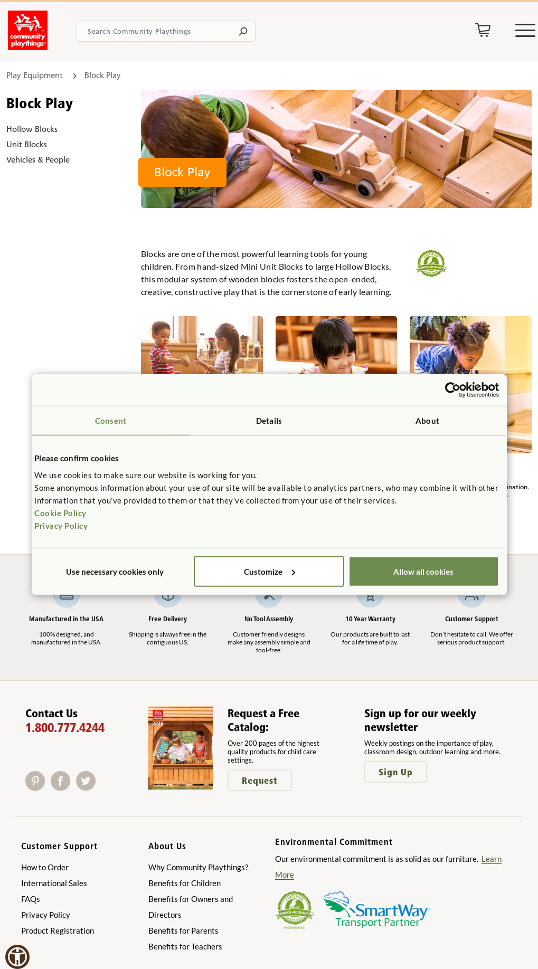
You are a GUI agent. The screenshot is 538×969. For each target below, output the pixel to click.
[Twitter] (88, 787)
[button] (17, 956)
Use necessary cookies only (115, 571)
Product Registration (57, 930)
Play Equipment (34, 75)
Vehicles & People (38, 160)
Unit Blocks (26, 144)
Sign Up (396, 771)
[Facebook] (63, 787)
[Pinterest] (38, 787)
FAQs (30, 899)
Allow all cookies (423, 571)
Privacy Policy (61, 525)
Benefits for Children (184, 883)
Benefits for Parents (183, 930)
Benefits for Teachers (185, 946)
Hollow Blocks (32, 129)
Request (260, 780)
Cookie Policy (60, 512)
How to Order (45, 867)
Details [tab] (269, 420)
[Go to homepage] (28, 47)
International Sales (54, 883)
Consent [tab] (110, 420)
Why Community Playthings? (198, 867)
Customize (269, 571)
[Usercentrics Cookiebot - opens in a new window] (453, 390)
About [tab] (427, 420)
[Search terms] (166, 31)
